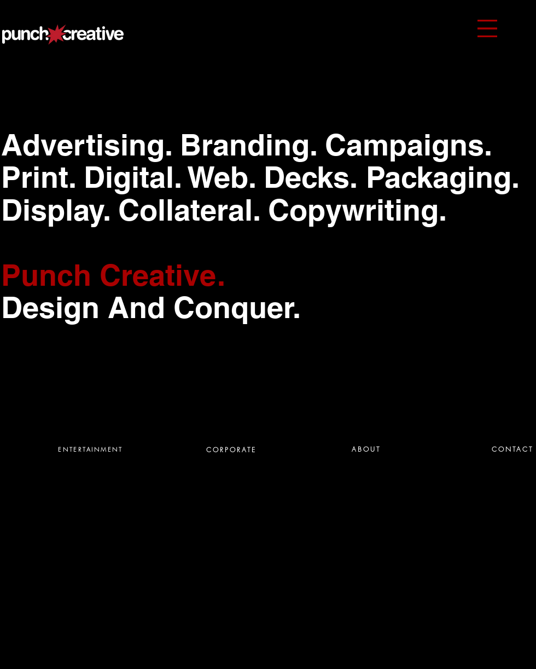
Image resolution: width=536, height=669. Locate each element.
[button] (487, 28)
